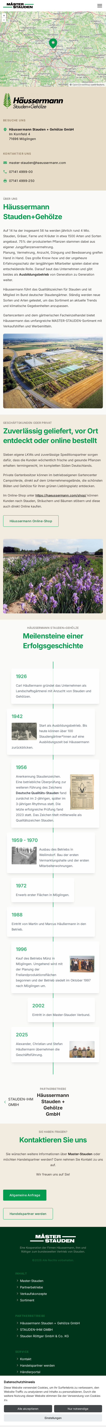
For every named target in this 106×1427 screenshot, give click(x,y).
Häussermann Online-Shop (31, 521)
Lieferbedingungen (31, 1378)
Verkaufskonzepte (31, 1294)
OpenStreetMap (81, 84)
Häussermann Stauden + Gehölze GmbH (47, 1323)
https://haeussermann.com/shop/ (60, 495)
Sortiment (24, 1300)
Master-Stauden (29, 1281)
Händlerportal (27, 1372)
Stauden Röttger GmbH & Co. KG (42, 1336)
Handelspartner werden (28, 1214)
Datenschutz (47, 1418)
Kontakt (23, 1359)
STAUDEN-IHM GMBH (18, 1102)
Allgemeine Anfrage (24, 1195)
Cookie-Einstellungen (73, 1418)
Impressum (27, 1418)
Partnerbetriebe (29, 1287)
